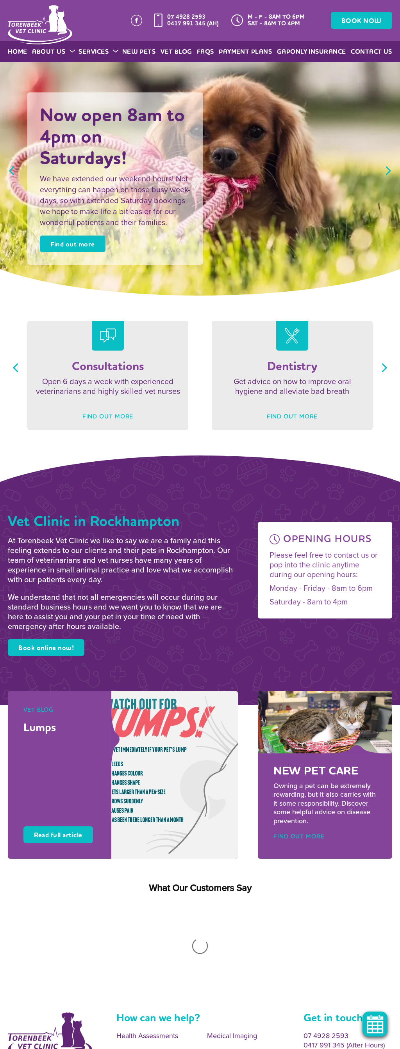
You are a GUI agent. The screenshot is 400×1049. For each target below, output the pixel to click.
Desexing (130, 964)
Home (17, 52)
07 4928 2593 (186, 17)
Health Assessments (147, 933)
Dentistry (220, 948)
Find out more (72, 244)
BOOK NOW (361, 20)
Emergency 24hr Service (245, 980)
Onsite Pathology (142, 948)
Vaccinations (135, 980)
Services (98, 52)
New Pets (139, 52)
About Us (53, 52)
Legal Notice (169, 1040)
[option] (200, 179)
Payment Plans (245, 52)
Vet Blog (176, 52)
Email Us (317, 958)
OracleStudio (376, 1040)
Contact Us (371, 52)
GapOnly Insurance (311, 52)
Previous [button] (12, 171)
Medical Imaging (232, 933)
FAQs (205, 52)
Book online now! (46, 647)
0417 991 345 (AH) (193, 23)
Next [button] (388, 171)
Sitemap (95, 1040)
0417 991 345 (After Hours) (344, 942)
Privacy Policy (129, 1040)
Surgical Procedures (238, 964)
